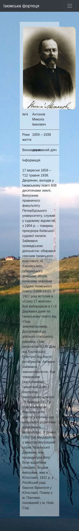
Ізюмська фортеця (21, 6)
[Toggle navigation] (70, 6)
